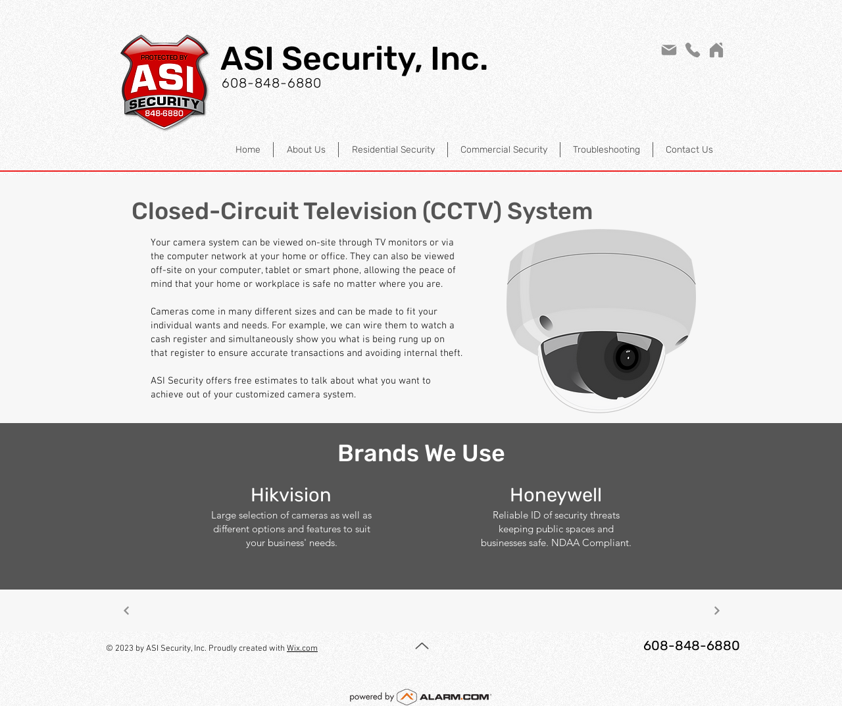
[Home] (716, 50)
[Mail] (669, 50)
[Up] (422, 645)
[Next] (126, 610)
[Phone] (692, 50)
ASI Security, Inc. (354, 58)
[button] (392, 149)
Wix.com (302, 648)
